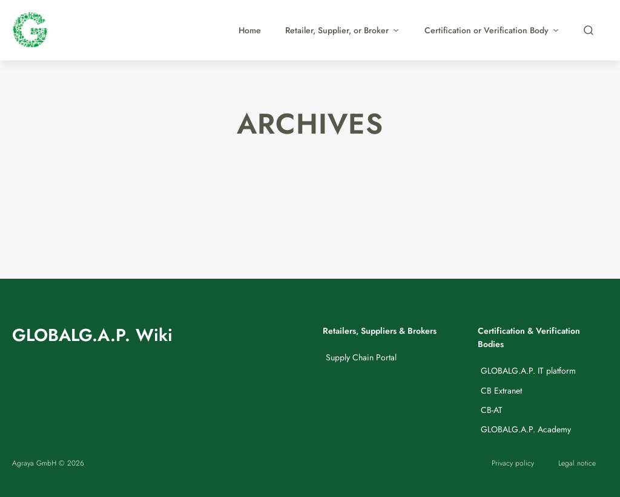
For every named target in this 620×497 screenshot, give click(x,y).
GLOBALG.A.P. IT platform (528, 371)
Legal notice (577, 463)
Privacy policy (513, 463)
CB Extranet (501, 391)
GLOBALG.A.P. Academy (526, 429)
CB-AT (492, 410)
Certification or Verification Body (492, 30)
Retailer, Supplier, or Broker (342, 30)
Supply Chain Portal (361, 357)
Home (250, 30)
